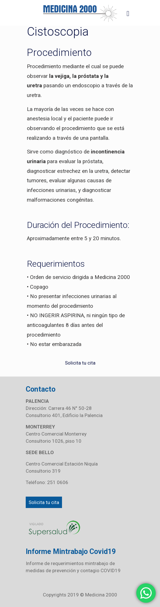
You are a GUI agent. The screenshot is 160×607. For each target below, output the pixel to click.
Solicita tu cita (44, 502)
